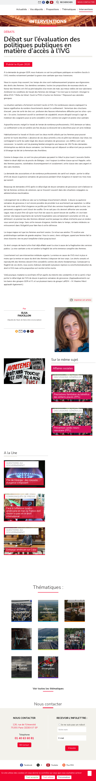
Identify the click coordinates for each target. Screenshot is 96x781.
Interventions (86, 9)
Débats (9, 32)
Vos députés (36, 9)
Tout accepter (32, 777)
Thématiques (69, 9)
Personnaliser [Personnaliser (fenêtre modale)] (64, 777)
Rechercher (64, 2)
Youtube (52, 765)
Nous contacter (86, 2)
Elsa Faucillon (24, 314)
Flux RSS (68, 765)
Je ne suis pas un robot (72, 724)
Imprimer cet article (82, 300)
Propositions (52, 9)
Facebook (26, 765)
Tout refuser (48, 777)
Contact (25, 745)
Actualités (21, 9)
